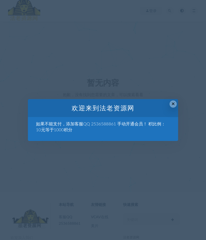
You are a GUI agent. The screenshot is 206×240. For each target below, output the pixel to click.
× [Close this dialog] (173, 103)
